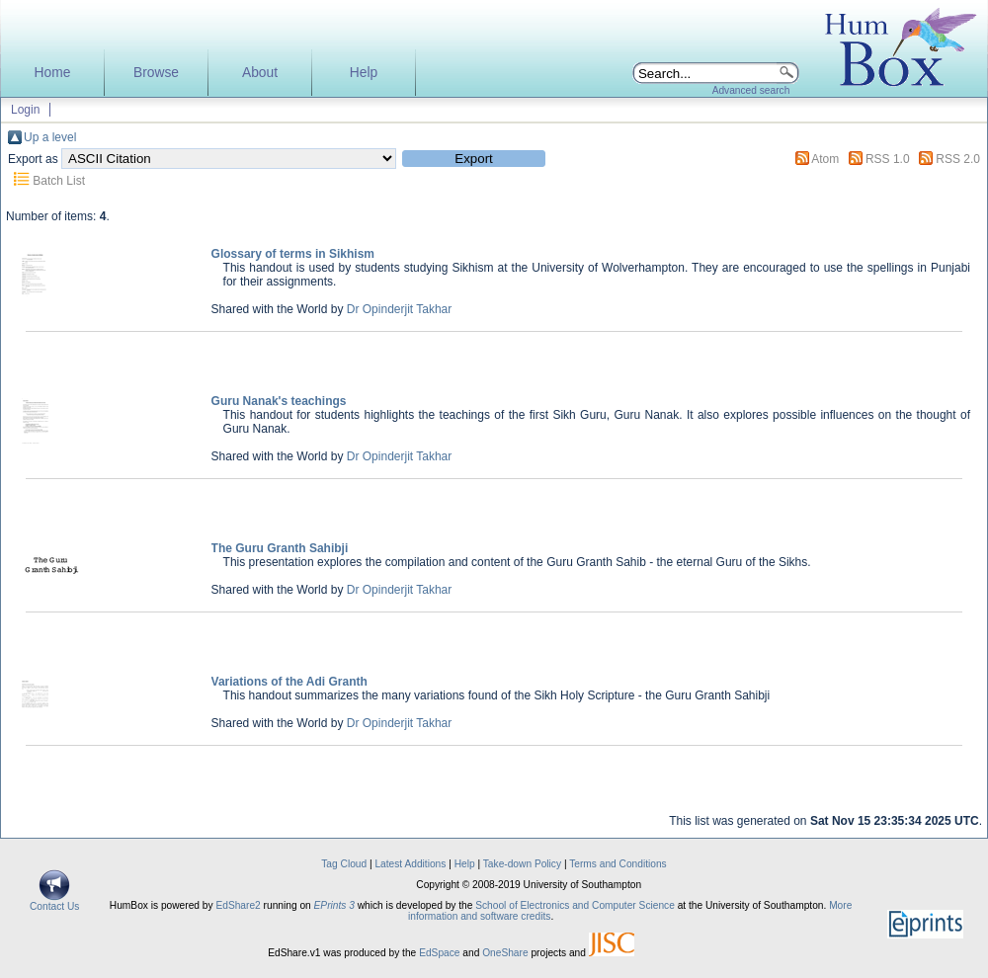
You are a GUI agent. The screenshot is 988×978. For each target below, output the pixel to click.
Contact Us (54, 902)
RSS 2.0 (958, 159)
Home (53, 72)
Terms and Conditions (618, 863)
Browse (156, 72)
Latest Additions (410, 863)
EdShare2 (237, 905)
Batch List (59, 181)
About (260, 72)
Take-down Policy (522, 863)
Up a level (50, 137)
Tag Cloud (344, 863)
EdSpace (439, 952)
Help (363, 72)
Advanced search (751, 90)
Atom (825, 159)
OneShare (505, 952)
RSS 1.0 (887, 159)
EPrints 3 (334, 905)
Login (25, 110)
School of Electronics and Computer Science (575, 905)
